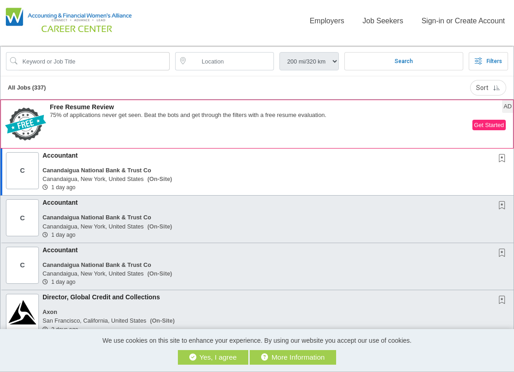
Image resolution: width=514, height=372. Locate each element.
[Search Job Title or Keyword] (94, 61)
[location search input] (231, 61)
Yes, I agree (213, 357)
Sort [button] (488, 87)
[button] (257, 124)
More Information (293, 357)
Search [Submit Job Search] (404, 61)
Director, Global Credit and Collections (101, 297)
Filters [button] (488, 61)
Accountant (60, 155)
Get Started (489, 125)
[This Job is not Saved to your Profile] (504, 159)
